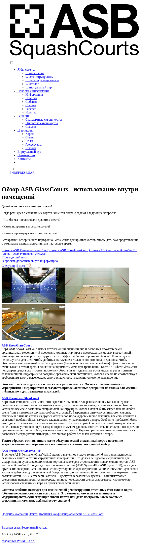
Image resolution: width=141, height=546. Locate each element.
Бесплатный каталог (35, 527)
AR (32, 172)
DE (16, 172)
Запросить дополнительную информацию (30, 261)
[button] (11, 62)
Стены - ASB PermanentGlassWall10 (113, 250)
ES (24, 172)
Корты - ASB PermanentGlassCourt (25, 250)
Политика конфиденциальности (60, 514)
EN (12, 172)
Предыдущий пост (14, 257)
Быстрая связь (11, 527)
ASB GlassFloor (93, 514)
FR (20, 172)
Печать (33, 514)
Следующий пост (16, 265)
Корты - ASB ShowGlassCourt (68, 250)
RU (28, 172)
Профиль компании (15, 514)
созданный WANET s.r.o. (18, 541)
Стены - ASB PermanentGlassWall (24, 253)
